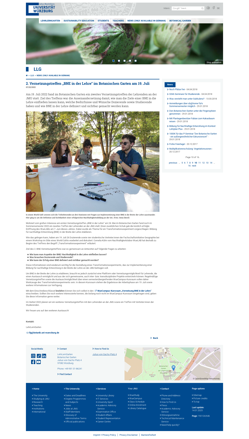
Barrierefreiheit (148, 435)
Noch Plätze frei (177, 89)
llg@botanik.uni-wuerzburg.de (44, 332)
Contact (63, 349)
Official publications (74, 421)
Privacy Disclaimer (128, 435)
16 (189, 165)
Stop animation (214, 62)
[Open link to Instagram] (33, 356)
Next (217, 41)
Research (37, 402)
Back (155, 338)
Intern (166, 8)
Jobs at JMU (71, 408)
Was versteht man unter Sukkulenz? (186, 98)
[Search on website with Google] (188, 8)
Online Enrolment (137, 405)
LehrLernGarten (50, 20)
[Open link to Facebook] (33, 362)
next (194, 165)
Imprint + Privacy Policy (104, 435)
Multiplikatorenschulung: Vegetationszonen (190, 148)
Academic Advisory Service (106, 407)
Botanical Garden (180, 20)
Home (35, 389)
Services (101, 389)
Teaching (37, 405)
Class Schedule (136, 402)
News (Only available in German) (146, 20)
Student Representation (108, 418)
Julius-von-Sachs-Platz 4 (105, 354)
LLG (38, 69)
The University (39, 395)
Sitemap (197, 395)
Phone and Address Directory (170, 397)
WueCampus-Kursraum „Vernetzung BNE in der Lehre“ (124, 290)
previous (173, 162)
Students (103, 20)
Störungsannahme (169, 415)
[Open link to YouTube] (38, 362)
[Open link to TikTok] (38, 356)
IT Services (102, 399)
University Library (105, 395)
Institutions (38, 408)
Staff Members (72, 412)
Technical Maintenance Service (172, 420)
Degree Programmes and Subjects (75, 400)
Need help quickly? (169, 425)
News (67, 405)
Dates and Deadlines (75, 395)
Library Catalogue (137, 408)
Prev (32, 41)
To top (195, 402)
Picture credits (200, 398)
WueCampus (135, 398)
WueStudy (133, 395)
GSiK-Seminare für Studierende (184, 94)
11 (199, 162)
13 (207, 162)
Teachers (118, 20)
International (38, 412)
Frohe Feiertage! (177, 144)
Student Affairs (104, 415)
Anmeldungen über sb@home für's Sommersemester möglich (186, 105)
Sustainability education (79, 20)
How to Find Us (102, 349)
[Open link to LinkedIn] (44, 356)
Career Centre (103, 421)
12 (203, 162)
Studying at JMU (40, 399)
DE (218, 8)
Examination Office (106, 412)
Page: (194, 416)
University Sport (104, 402)
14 (211, 162)
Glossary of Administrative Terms (75, 417)
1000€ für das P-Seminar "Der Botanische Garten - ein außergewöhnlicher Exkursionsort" (193, 135)
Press (163, 405)
